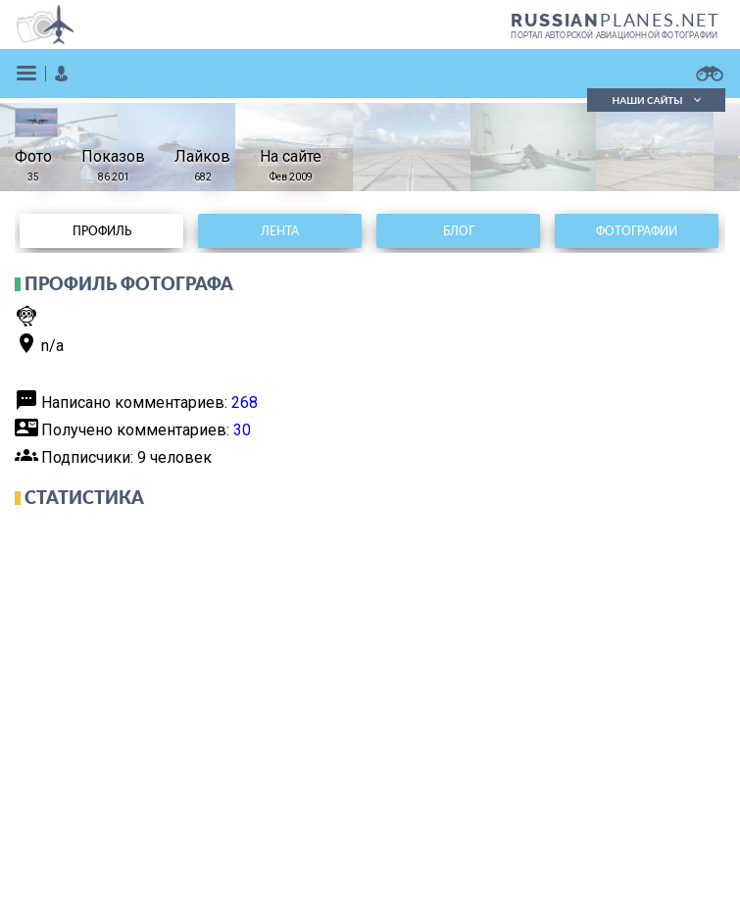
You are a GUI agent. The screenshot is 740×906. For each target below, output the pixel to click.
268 (244, 402)
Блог (458, 231)
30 (242, 430)
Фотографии (636, 231)
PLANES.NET (615, 19)
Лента (280, 231)
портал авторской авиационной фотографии (614, 35)
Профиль (102, 231)
